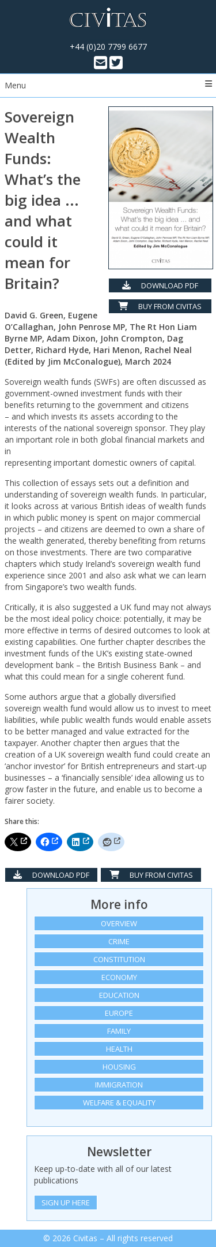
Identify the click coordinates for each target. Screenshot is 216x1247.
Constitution (119, 959)
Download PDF (160, 285)
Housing (119, 1067)
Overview (119, 923)
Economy (119, 977)
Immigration (119, 1084)
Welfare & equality (119, 1102)
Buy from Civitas (160, 306)
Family (119, 1031)
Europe (119, 1013)
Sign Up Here (65, 1202)
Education (119, 995)
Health (119, 1049)
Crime (119, 941)
